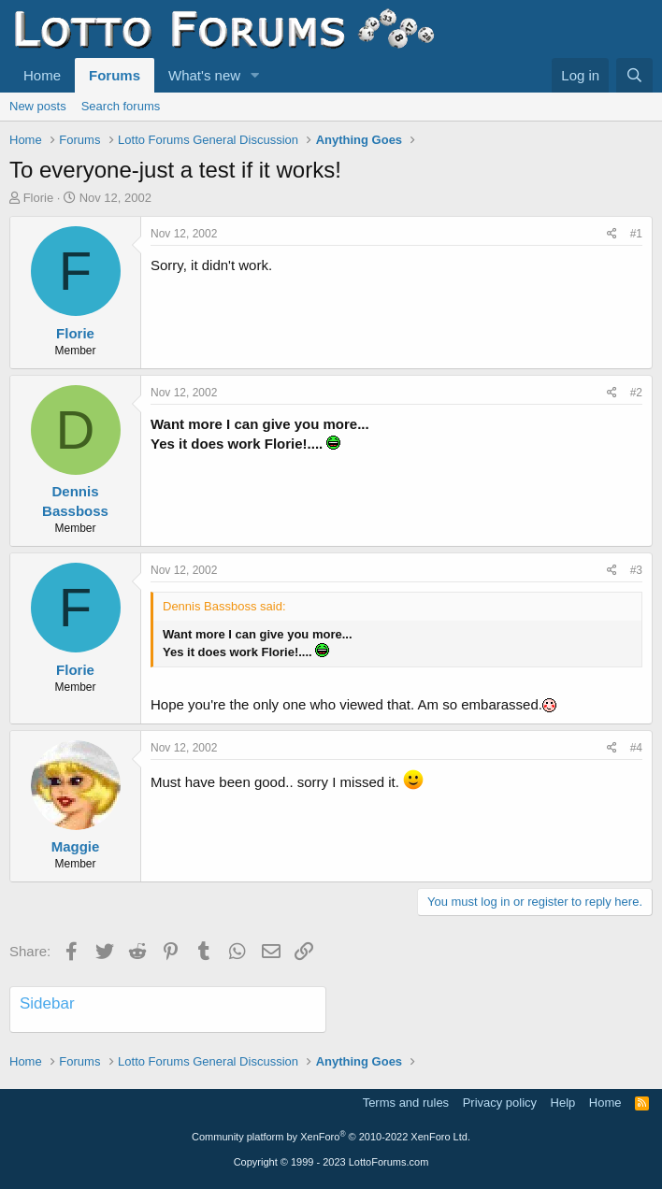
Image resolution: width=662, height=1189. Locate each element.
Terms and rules (406, 1103)
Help (563, 1103)
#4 (636, 747)
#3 (636, 570)
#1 (636, 233)
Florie (38, 198)
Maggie (75, 846)
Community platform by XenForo (331, 1136)
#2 (636, 392)
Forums (114, 75)
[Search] (634, 75)
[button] (255, 75)
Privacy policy (500, 1103)
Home (42, 75)
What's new (204, 75)
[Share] (612, 234)
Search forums (121, 106)
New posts (37, 106)
